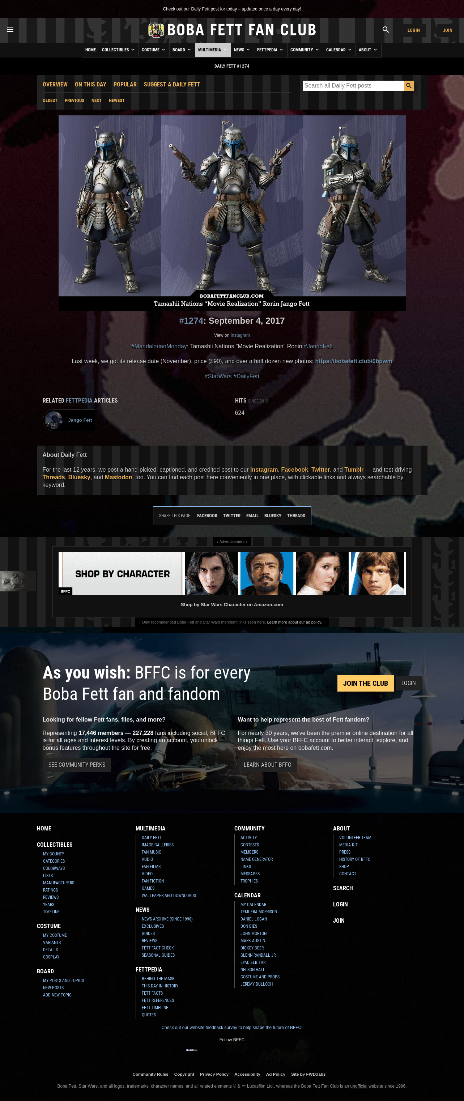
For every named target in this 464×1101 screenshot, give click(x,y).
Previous (74, 100)
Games (148, 888)
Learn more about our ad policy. (294, 622)
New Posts (53, 987)
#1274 (191, 321)
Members (249, 852)
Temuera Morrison (258, 911)
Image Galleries (158, 844)
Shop (344, 866)
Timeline (51, 911)
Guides (148, 933)
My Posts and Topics (63, 980)
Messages (250, 873)
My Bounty (53, 853)
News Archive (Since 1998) (167, 919)
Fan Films (151, 866)
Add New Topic (57, 995)
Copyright (184, 1074)
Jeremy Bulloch (256, 984)
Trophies (249, 881)
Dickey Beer (252, 948)
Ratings (50, 890)
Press (344, 852)
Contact (347, 873)
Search (343, 888)
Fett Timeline (155, 1007)
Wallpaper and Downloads (169, 895)
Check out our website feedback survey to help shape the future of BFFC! (231, 1027)
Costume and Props (260, 976)
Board (182, 49)
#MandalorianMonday (159, 346)
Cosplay (51, 957)
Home (90, 49)
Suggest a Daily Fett (172, 84)
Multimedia (213, 49)
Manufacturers (58, 882)
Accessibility (247, 1074)
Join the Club (365, 683)
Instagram (240, 335)
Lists (48, 875)
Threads (54, 477)
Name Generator (256, 859)
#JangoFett (318, 346)
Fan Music (151, 852)
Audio (147, 859)
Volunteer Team (355, 837)
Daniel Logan (253, 919)
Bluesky (79, 477)
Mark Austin (252, 940)
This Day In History (160, 986)
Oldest (50, 100)
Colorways (54, 868)
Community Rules (150, 1074)
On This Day (90, 84)
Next (96, 100)
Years (48, 904)
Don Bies (248, 926)
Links (245, 866)
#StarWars (218, 376)
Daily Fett (152, 837)
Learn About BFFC (267, 764)
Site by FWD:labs (308, 1074)
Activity (248, 837)
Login (414, 30)
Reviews (51, 897)
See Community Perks (76, 764)
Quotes (149, 1014)
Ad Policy (275, 1074)
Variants (52, 942)
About (368, 49)
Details (50, 949)
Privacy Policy (214, 1074)
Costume (154, 49)
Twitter (320, 470)
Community (305, 49)
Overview (55, 84)
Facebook (294, 470)
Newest (117, 100)
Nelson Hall (252, 969)
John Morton (253, 933)
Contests (249, 844)
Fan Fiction (153, 881)
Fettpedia (270, 49)
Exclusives (153, 926)
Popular (125, 84)
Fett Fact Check (158, 948)
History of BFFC (354, 859)
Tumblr (353, 470)
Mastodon (118, 477)
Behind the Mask (158, 978)
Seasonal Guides (158, 955)
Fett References (158, 1000)
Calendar (339, 49)
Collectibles (119, 49)
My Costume (55, 935)
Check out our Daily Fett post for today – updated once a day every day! (232, 9)
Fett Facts (152, 993)
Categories (54, 861)
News (242, 49)
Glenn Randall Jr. (258, 955)
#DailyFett (246, 376)
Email (252, 515)
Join (447, 30)
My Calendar (253, 904)
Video (147, 873)
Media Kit (348, 844)
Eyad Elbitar (252, 962)
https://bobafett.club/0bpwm (353, 361)
